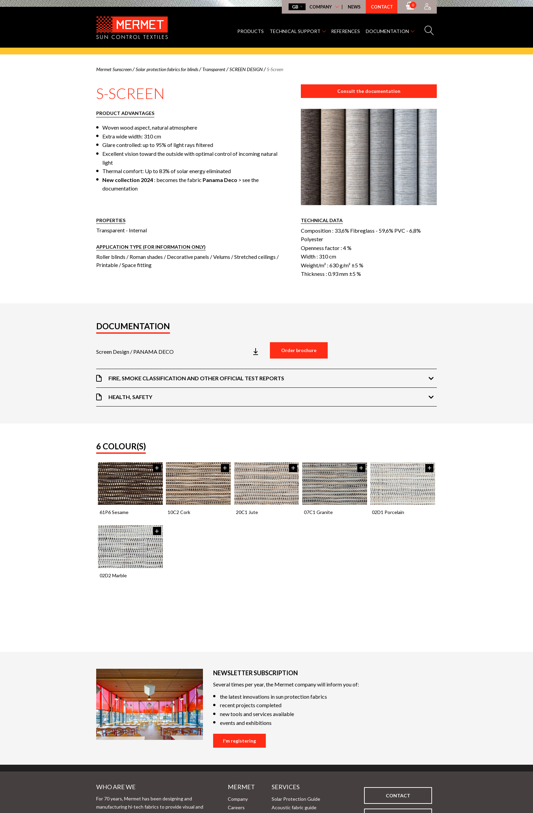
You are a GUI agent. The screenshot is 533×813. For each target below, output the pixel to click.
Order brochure (298, 350)
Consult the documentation (368, 91)
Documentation (387, 31)
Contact (382, 7)
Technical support (295, 31)
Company (320, 7)
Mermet (231, 787)
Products (250, 31)
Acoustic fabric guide (294, 807)
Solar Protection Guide (296, 799)
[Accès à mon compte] (427, 7)
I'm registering (239, 741)
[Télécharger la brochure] (179, 352)
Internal (138, 230)
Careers (236, 807)
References (345, 31)
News (354, 7)
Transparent (110, 230)
